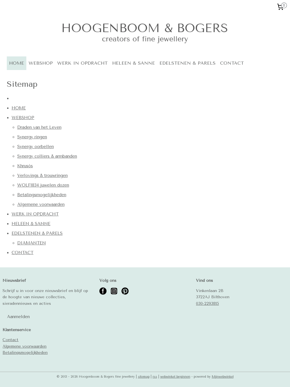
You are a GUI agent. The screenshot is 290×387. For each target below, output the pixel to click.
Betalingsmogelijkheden (41, 194)
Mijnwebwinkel (223, 376)
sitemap (144, 376)
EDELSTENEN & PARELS (187, 63)
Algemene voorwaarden (41, 204)
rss (155, 376)
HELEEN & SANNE (133, 63)
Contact (10, 339)
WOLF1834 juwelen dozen (43, 185)
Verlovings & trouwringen (42, 175)
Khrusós (25, 165)
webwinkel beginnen (175, 376)
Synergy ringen (32, 136)
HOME (16, 63)
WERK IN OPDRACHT (82, 63)
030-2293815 (207, 303)
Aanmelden (18, 316)
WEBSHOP (41, 63)
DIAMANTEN (31, 243)
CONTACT (232, 63)
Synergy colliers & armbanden (47, 156)
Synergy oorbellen (35, 146)
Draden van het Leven (39, 127)
